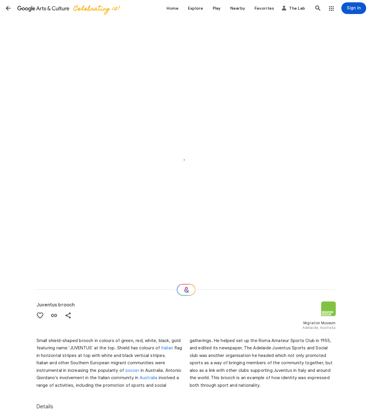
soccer (132, 370)
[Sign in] (353, 8)
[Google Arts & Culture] (68, 8)
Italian (167, 348)
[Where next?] (186, 290)
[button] (8, 8)
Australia (149, 377)
